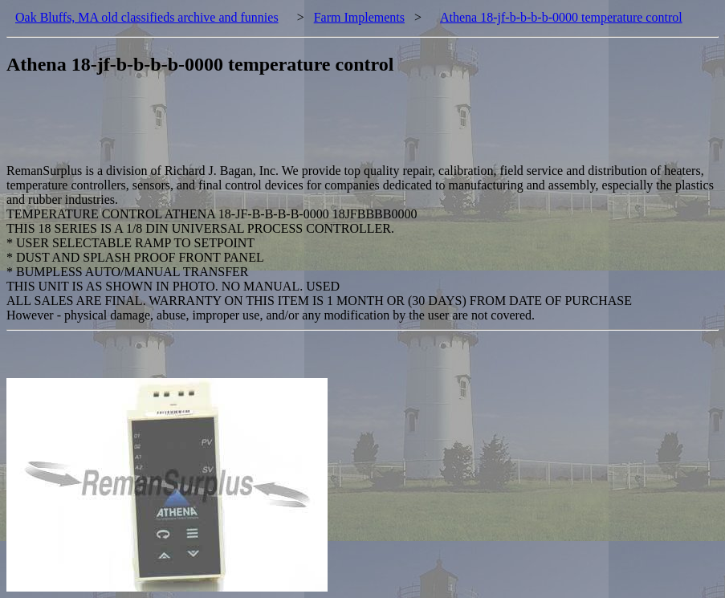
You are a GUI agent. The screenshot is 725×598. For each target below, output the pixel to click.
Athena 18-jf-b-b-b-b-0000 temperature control (561, 17)
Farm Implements (359, 17)
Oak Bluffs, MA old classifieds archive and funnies (147, 17)
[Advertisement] (298, 128)
